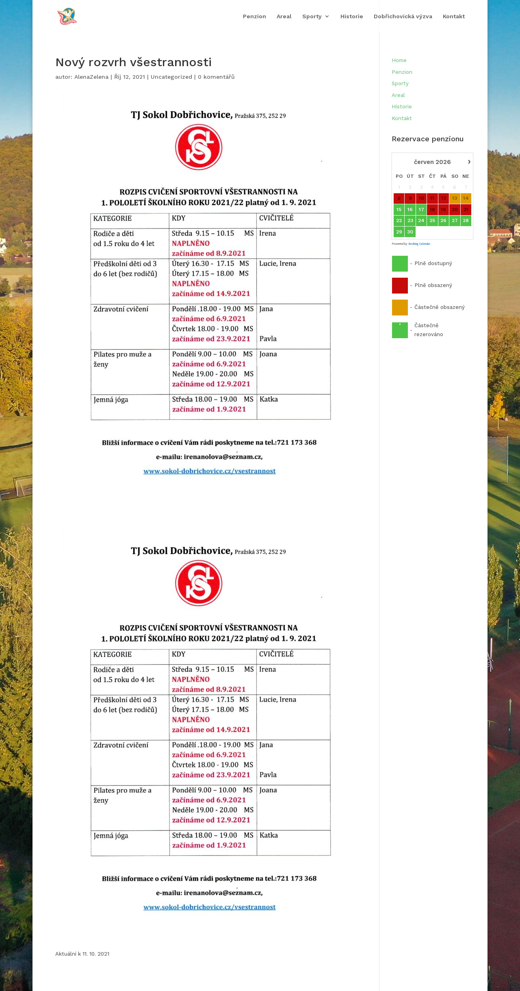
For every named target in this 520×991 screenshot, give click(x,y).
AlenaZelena (91, 76)
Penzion (254, 16)
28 (466, 220)
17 (421, 209)
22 (399, 220)
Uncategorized (171, 76)
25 (432, 220)
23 (410, 220)
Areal (284, 16)
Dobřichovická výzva (403, 16)
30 (410, 232)
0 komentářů (216, 76)
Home (399, 60)
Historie (351, 16)
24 (421, 220)
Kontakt (454, 16)
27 (454, 220)
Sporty (312, 16)
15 (398, 209)
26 (443, 220)
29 (399, 232)
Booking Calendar (419, 244)
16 (410, 209)
